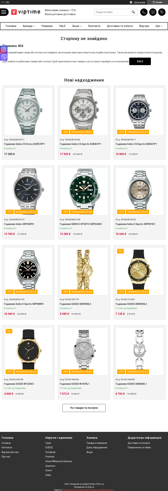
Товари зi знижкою (96, 443)
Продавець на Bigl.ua (84, 487)
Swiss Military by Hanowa (58, 461)
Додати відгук (162, 12)
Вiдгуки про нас (10, 452)
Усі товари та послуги (84, 407)
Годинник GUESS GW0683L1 (131, 384)
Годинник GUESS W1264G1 (19, 384)
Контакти (94, 26)
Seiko (48, 475)
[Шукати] (133, 12)
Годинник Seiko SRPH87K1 (19, 224)
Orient (48, 470)
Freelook (49, 456)
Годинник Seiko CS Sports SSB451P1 (80, 144)
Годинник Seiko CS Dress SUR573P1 (24, 144)
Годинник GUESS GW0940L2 (75, 304)
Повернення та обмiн (139, 447)
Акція (89, 452)
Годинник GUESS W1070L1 (74, 384)
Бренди (27, 26)
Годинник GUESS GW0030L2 (131, 304)
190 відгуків (139, 2)
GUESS (49, 447)
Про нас (6, 456)
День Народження (96, 447)
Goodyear (50, 452)
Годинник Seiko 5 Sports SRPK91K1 (135, 224)
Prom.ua (100, 484)
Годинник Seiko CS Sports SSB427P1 (136, 144)
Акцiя (75, 26)
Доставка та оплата (120, 26)
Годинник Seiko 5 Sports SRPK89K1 (24, 304)
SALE (62, 26)
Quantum (50, 466)
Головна (11, 26)
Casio (48, 443)
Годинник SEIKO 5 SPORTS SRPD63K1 (81, 224)
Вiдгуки (144, 26)
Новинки (47, 26)
